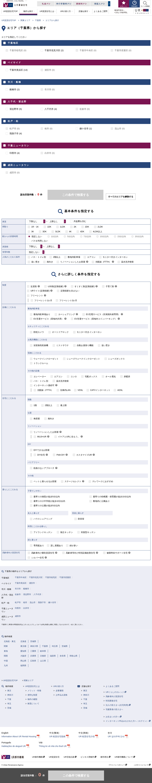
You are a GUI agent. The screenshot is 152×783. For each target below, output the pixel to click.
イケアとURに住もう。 (69, 436)
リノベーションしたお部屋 (72, 262)
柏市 (25, 602)
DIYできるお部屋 (41, 450)
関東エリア (25, 20)
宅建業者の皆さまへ (114, 709)
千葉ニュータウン (18, 145)
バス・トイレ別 (38, 257)
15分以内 (121, 236)
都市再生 (105, 757)
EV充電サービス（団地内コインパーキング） (96, 319)
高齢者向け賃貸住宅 (114, 696)
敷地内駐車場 (74, 257)
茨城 (9, 708)
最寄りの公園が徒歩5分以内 (47, 505)
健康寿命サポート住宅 (117, 553)
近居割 (34, 286)
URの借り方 (58, 686)
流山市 (32, 602)
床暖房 (127, 376)
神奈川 (10, 695)
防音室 (81, 519)
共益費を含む (80, 221)
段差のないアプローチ (44, 468)
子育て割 (110, 286)
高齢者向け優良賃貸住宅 (42, 553)
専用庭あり (39, 545)
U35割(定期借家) (55, 286)
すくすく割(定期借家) (85, 286)
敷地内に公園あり (101, 501)
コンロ (73, 376)
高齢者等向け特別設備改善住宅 (80, 553)
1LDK (62, 227)
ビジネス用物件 (88, 757)
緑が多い (74, 545)
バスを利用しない (39, 241)
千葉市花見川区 (36, 577)
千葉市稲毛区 (51, 577)
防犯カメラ (39, 332)
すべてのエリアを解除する (120, 196)
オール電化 (110, 376)
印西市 (18, 608)
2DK (87, 227)
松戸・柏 (13, 121)
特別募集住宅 (111, 701)
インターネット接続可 (44, 385)
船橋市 (26, 589)
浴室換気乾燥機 (41, 345)
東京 (9, 690)
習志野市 (27, 594)
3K (32, 231)
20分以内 (139, 236)
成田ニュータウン (18, 165)
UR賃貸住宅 (54, 757)
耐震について (33, 703)
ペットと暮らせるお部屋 (45, 481)
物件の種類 (32, 699)
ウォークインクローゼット (46, 359)
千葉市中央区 (21, 577)
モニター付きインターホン (115, 257)
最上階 (63, 405)
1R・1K (35, 227)
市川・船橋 (14, 82)
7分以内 (87, 236)
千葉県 (38, 20)
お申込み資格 (61, 695)
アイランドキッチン (43, 532)
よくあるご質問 (112, 686)
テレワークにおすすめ (102, 481)
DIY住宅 (41, 455)
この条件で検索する (75, 194)
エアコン (91, 257)
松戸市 (18, 602)
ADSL (120, 390)
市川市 (18, 589)
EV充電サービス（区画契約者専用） (103, 314)
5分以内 (71, 236)
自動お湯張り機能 (85, 345)
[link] (87, 262)
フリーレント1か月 (43, 300)
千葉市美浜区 (21, 583)
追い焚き (35, 262)
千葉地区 (13, 43)
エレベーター (40, 376)
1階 (35, 405)
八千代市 (37, 594)
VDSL (80, 390)
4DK (82, 231)
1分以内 (54, 236)
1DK (49, 227)
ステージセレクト (73, 481)
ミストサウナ (62, 345)
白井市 (26, 608)
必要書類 (59, 690)
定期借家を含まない (70, 291)
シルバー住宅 (37, 557)
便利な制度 (32, 695)
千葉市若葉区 (65, 577)
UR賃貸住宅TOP (8, 20)
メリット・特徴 (34, 690)
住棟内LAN (65, 390)
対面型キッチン (88, 532)
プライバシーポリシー (117, 765)
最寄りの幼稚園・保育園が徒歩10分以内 (112, 496)
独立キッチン (66, 532)
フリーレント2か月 (68, 300)
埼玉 (9, 703)
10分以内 (104, 236)
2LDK (100, 227)
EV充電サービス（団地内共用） (48, 319)
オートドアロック (60, 332)
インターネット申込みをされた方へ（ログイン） (128, 721)
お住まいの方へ (113, 717)
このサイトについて (142, 765)
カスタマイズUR (84, 455)
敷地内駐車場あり (42, 314)
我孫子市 (42, 602)
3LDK (57, 231)
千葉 (9, 699)
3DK (44, 231)
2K (75, 227)
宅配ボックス (91, 376)
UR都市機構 (38, 757)
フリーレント (37, 295)
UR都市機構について (125, 757)
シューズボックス (116, 359)
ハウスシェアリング (43, 519)
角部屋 (37, 418)
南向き (50, 262)
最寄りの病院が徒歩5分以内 (47, 496)
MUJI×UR (41, 436)
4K (70, 231)
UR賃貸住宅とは (32, 686)
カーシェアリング (66, 314)
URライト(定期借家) (40, 291)
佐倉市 (18, 594)
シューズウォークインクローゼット (83, 359)
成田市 (18, 616)
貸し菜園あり (57, 545)
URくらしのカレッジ (116, 692)
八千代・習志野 (17, 101)
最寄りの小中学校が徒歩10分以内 (49, 501)
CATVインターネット (100, 390)
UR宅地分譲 (70, 757)
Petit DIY (60, 455)
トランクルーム (41, 363)
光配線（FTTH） (103, 262)
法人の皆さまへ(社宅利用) (118, 705)
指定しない (37, 236)
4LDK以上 (97, 231)
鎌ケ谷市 (52, 602)
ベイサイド (14, 62)
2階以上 (57, 257)
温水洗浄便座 (127, 262)
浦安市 (32, 583)
